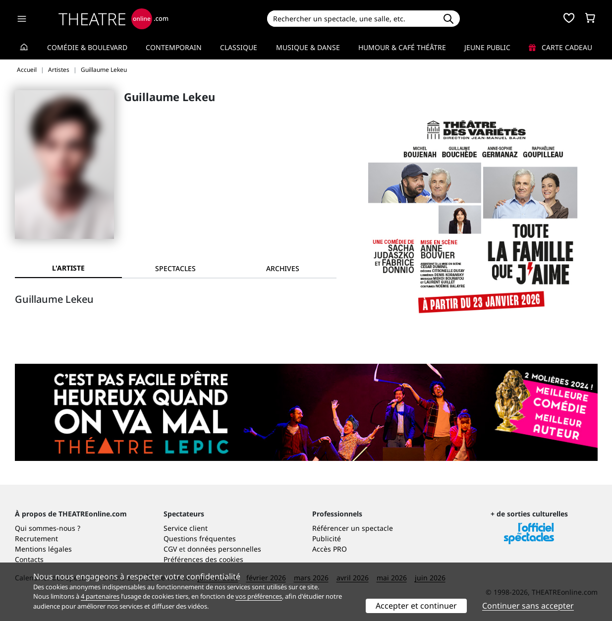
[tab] (175, 268)
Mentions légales (43, 549)
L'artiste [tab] (68, 268)
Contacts (29, 559)
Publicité (326, 538)
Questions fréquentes (200, 538)
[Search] (352, 18)
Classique (238, 47)
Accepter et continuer (416, 605)
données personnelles (224, 549)
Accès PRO (329, 549)
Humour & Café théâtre (402, 47)
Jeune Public (487, 47)
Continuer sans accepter (528, 605)
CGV (170, 549)
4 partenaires (100, 596)
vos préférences (258, 596)
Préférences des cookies (203, 559)
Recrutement (36, 538)
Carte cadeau (560, 47)
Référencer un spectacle (352, 528)
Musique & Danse (308, 47)
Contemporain (174, 47)
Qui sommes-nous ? (47, 528)
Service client (186, 528)
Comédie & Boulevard (87, 47)
